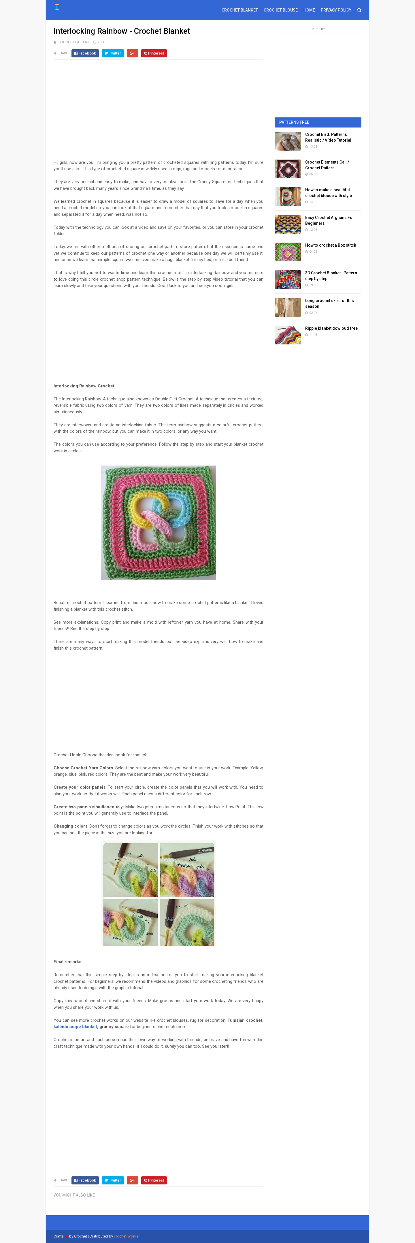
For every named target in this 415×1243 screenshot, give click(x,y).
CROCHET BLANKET (240, 10)
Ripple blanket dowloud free (331, 328)
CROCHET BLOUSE (281, 10)
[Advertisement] (158, 112)
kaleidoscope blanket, (76, 1026)
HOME (309, 10)
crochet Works (126, 1236)
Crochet (80, 1236)
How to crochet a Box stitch (330, 245)
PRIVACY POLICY (336, 10)
